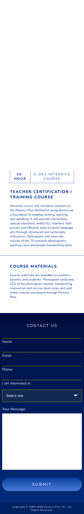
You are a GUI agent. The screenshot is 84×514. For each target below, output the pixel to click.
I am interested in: (16, 383)
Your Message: (14, 409)
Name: (7, 341)
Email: (7, 355)
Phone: (7, 369)
